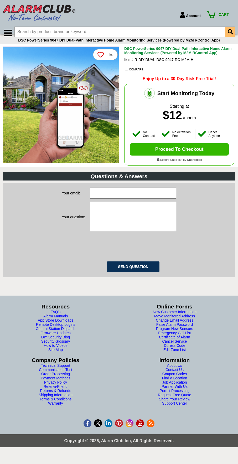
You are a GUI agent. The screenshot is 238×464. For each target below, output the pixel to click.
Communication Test (55, 381)
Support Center (174, 415)
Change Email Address (174, 332)
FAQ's (56, 323)
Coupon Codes (174, 385)
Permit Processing (175, 402)
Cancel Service (174, 353)
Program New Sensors (174, 340)
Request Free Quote (174, 406)
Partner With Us (175, 398)
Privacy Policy (55, 394)
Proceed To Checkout (179, 155)
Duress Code (174, 357)
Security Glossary (55, 353)
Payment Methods (55, 390)
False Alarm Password (174, 336)
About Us (174, 377)
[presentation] (130, 257)
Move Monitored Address (174, 328)
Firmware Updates (55, 344)
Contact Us (174, 381)
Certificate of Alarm (174, 349)
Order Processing (55, 385)
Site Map (55, 361)
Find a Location (174, 390)
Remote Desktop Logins (55, 336)
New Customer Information (174, 323)
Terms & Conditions (55, 411)
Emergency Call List (174, 344)
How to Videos (55, 357)
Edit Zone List (174, 361)
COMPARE (134, 75)
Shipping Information (55, 406)
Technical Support (55, 377)
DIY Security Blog (55, 349)
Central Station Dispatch (55, 340)
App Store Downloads (55, 332)
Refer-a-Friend (56, 398)
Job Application (174, 394)
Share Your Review (174, 411)
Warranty (55, 415)
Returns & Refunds (55, 402)
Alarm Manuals (55, 328)
